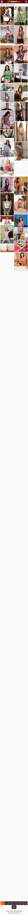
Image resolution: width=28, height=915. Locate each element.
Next (14, 907)
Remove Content (18, 911)
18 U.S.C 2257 (9, 911)
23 (25, 903)
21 (18, 903)
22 (21, 903)
